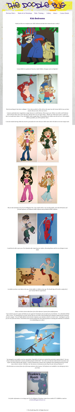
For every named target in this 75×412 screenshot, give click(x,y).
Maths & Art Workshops (25, 13)
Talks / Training (39, 13)
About (55, 13)
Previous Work (11, 13)
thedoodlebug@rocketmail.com (38, 400)
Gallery (49, 13)
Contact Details (64, 13)
